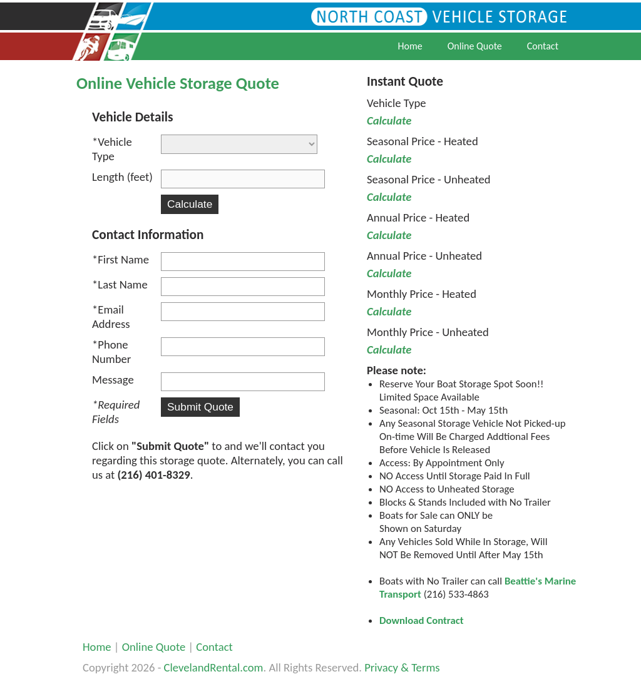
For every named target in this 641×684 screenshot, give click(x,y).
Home (410, 46)
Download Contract (421, 620)
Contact (542, 46)
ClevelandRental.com (214, 667)
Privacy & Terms (401, 667)
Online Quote (475, 46)
